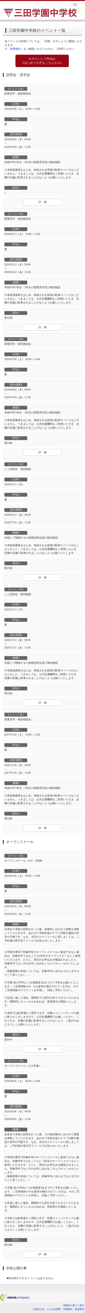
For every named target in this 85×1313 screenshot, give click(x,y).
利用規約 (67, 1309)
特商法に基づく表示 (73, 1305)
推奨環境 (79, 1309)
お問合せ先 (38, 1309)
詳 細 (42, 202)
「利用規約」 (15, 48)
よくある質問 (54, 1309)
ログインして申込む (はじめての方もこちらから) (42, 60)
